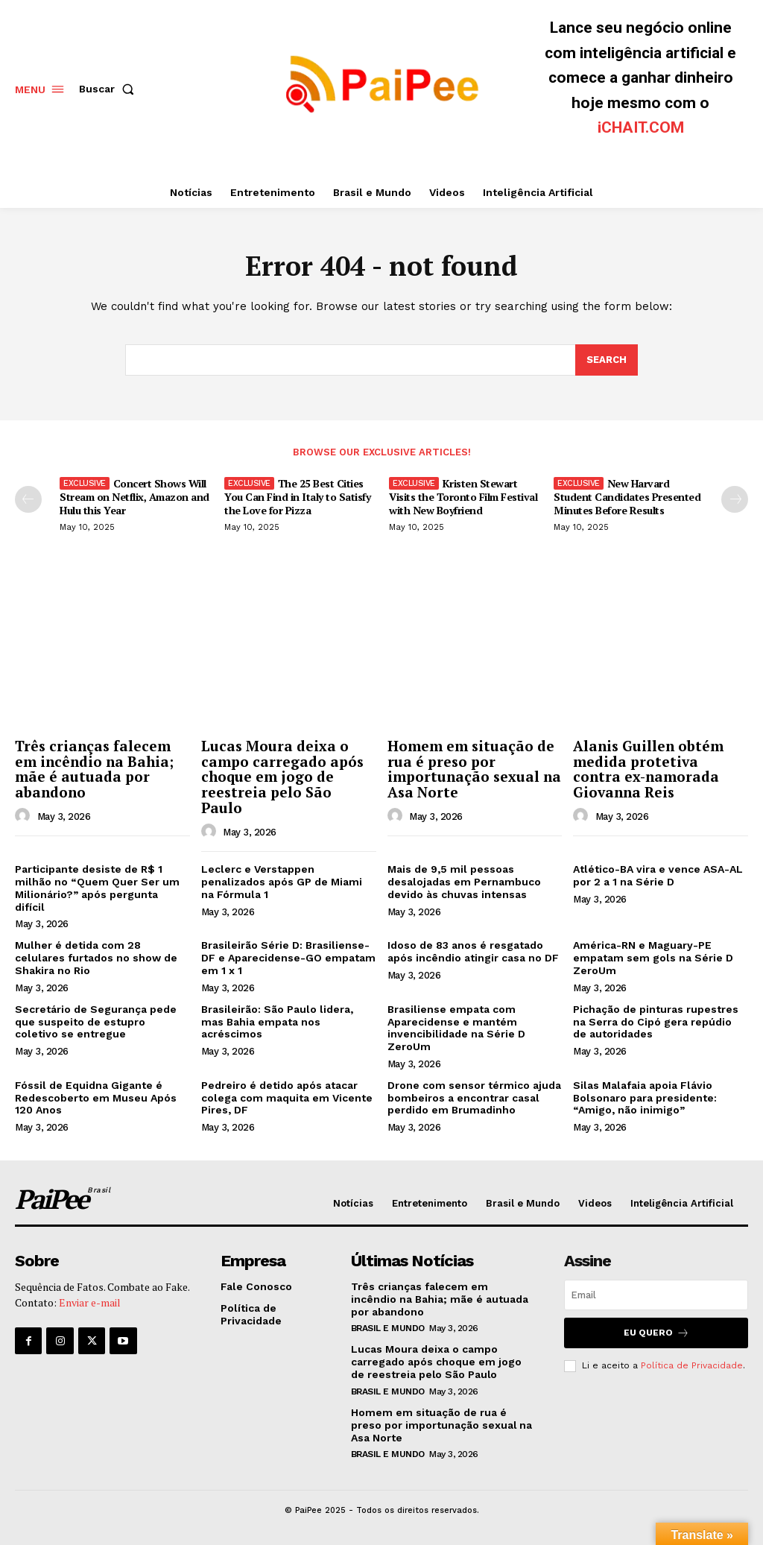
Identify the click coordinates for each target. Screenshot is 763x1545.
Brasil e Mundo (388, 1328)
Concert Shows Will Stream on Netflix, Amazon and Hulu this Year (134, 496)
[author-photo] (24, 816)
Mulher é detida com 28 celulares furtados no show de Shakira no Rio (96, 957)
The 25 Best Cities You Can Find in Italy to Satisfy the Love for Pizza (297, 496)
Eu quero (656, 1333)
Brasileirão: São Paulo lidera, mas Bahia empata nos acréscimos (277, 1021)
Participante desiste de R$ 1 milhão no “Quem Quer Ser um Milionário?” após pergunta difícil (97, 887)
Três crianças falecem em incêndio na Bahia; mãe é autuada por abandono (94, 769)
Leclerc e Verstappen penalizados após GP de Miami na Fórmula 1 (281, 881)
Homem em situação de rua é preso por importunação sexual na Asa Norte (474, 769)
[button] (109, 88)
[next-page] (734, 499)
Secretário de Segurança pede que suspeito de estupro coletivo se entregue (96, 1021)
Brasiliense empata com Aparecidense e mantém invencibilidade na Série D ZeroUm (456, 1027)
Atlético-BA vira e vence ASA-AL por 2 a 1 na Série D (658, 875)
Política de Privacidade (692, 1365)
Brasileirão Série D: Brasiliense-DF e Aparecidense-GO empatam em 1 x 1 (288, 957)
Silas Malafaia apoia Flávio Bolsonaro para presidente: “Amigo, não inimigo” (645, 1097)
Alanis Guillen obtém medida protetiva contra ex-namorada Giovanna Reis (648, 769)
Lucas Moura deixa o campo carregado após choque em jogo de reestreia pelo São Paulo (282, 777)
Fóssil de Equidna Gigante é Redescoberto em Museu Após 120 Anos (96, 1097)
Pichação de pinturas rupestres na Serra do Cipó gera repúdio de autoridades (655, 1021)
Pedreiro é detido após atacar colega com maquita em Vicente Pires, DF (287, 1097)
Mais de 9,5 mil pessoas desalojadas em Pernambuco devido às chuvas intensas (464, 881)
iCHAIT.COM (641, 127)
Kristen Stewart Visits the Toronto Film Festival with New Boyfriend (463, 496)
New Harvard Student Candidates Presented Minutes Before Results (627, 496)
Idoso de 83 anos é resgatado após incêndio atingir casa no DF (473, 951)
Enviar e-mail (90, 1302)
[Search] (606, 360)
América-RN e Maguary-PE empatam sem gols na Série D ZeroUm (653, 957)
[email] (656, 1295)
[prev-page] (28, 499)
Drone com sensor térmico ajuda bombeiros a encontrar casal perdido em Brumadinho (474, 1097)
